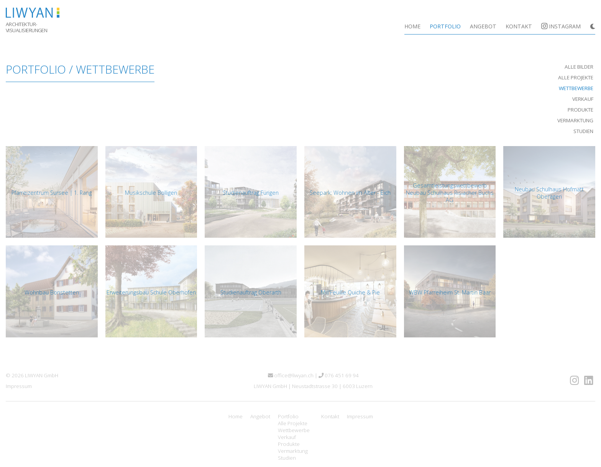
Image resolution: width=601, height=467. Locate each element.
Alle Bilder (579, 66)
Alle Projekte (575, 77)
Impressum (19, 386)
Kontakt (519, 26)
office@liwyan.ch (291, 375)
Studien (583, 131)
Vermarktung (575, 120)
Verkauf (582, 98)
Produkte (580, 109)
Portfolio (445, 26)
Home (412, 26)
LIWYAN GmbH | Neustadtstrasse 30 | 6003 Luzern (313, 386)
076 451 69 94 (339, 375)
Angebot (483, 26)
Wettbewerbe (576, 88)
